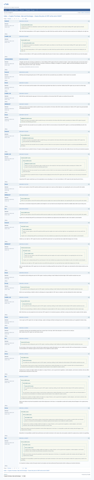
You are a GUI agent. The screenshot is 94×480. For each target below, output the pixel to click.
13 (23, 18)
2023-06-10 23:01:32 (23, 272)
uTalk (6, 4)
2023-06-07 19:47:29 (23, 114)
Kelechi (7, 21)
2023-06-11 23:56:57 (23, 438)
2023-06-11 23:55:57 (23, 376)
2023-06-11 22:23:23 (23, 317)
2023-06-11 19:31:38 (23, 283)
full (5, 209)
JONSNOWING (9, 59)
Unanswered (87, 12)
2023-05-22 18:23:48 (23, 59)
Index (5, 10)
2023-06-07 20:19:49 (23, 154)
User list (11, 10)
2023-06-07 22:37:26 (23, 184)
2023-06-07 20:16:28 (23, 131)
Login (33, 10)
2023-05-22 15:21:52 (23, 21)
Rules (16, 10)
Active (82, 12)
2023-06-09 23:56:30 (23, 208)
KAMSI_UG (8, 36)
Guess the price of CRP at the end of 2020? (48, 16)
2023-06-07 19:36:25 (23, 104)
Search (22, 10)
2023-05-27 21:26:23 (23, 82)
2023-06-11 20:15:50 (23, 297)
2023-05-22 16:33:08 (23, 36)
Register (28, 10)
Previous (9, 18)
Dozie (6, 82)
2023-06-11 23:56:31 (23, 408)
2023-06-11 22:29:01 (23, 327)
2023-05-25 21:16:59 (23, 72)
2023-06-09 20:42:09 (23, 194)
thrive (6, 354)
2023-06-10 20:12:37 (23, 222)
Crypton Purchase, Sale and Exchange (21, 16)
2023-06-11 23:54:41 (23, 353)
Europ (6, 283)
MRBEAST (8, 104)
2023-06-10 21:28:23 (23, 244)
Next (26, 18)
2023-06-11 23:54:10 (23, 338)
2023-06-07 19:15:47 (23, 93)
